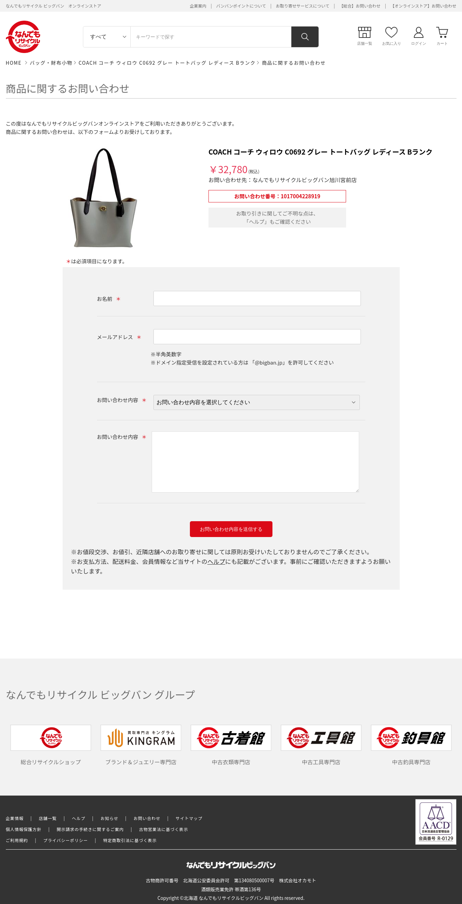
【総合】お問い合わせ (359, 6)
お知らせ (109, 818)
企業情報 (15, 818)
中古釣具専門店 (411, 745)
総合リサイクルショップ (51, 745)
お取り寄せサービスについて (303, 6)
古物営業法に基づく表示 (163, 829)
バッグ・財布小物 (51, 62)
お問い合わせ (146, 818)
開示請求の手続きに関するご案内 (90, 829)
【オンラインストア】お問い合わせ (423, 6)
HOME (14, 62)
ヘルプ (216, 561)
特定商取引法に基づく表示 (130, 840)
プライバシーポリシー (65, 840)
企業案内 (198, 6)
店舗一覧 (48, 818)
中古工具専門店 (321, 745)
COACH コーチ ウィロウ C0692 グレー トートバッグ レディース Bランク (167, 62)
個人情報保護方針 (24, 829)
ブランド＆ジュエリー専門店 (141, 745)
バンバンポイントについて (241, 6)
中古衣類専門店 (231, 745)
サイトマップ (189, 818)
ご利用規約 (17, 840)
